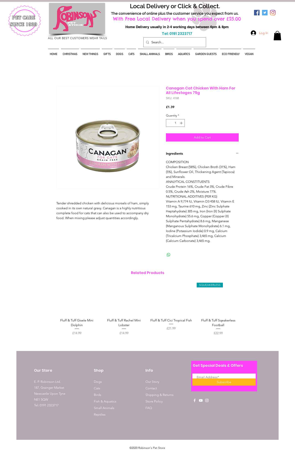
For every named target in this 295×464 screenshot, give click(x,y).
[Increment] (181, 123)
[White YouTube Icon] (201, 400)
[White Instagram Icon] (207, 400)
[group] (147, 311)
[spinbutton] (175, 123)
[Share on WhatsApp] (168, 254)
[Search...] (174, 42)
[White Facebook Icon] (194, 400)
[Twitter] (265, 12)
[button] (277, 35)
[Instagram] (273, 12)
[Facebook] (257, 12)
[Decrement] (169, 123)
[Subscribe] (224, 382)
